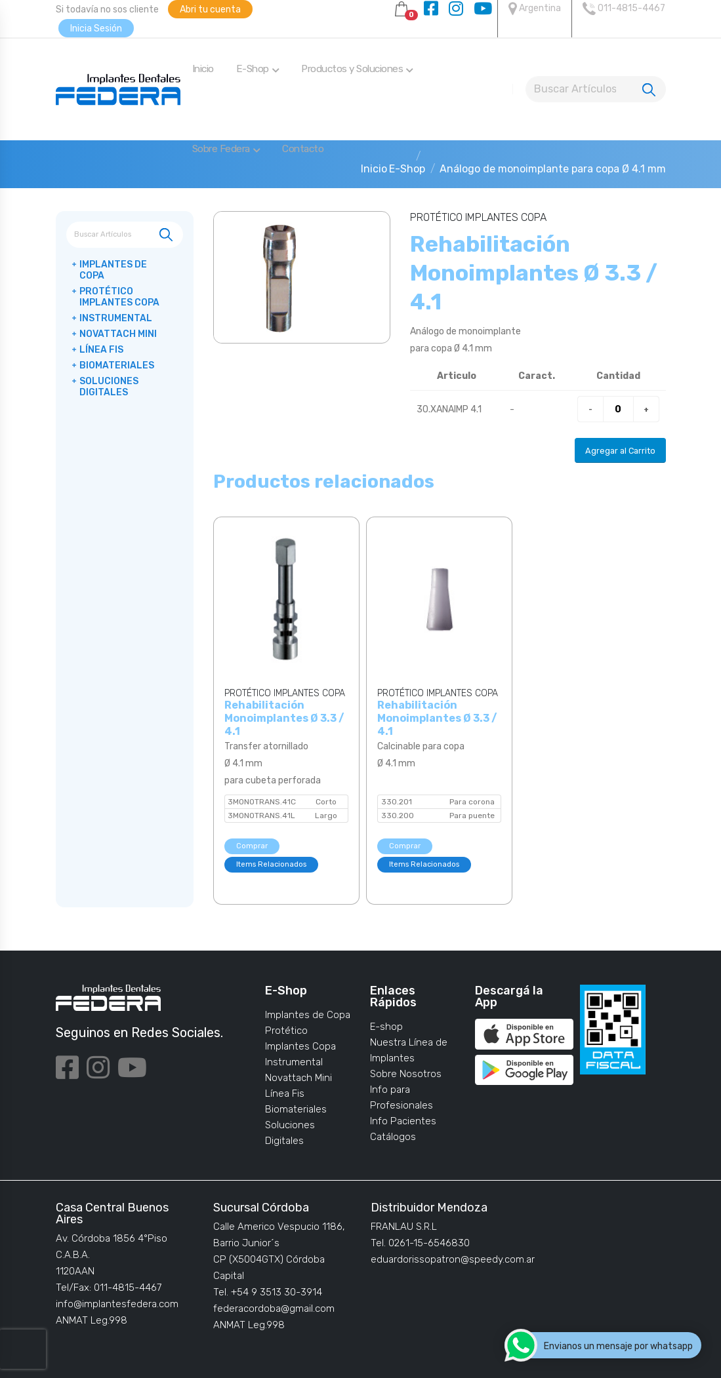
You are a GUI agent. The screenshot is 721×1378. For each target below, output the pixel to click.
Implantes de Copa (113, 270)
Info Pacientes (403, 1121)
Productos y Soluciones (357, 69)
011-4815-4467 (624, 8)
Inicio (203, 69)
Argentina (534, 8)
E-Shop (257, 69)
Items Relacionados (271, 864)
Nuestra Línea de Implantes (408, 1050)
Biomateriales (116, 365)
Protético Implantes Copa (119, 297)
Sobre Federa (226, 149)
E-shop (386, 1027)
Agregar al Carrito (620, 451)
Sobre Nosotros (406, 1074)
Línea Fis (101, 349)
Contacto (302, 149)
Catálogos (393, 1137)
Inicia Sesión (96, 28)
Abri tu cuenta (210, 9)
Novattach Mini (118, 334)
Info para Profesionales (401, 1097)
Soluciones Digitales (108, 387)
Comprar (252, 846)
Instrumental (115, 318)
